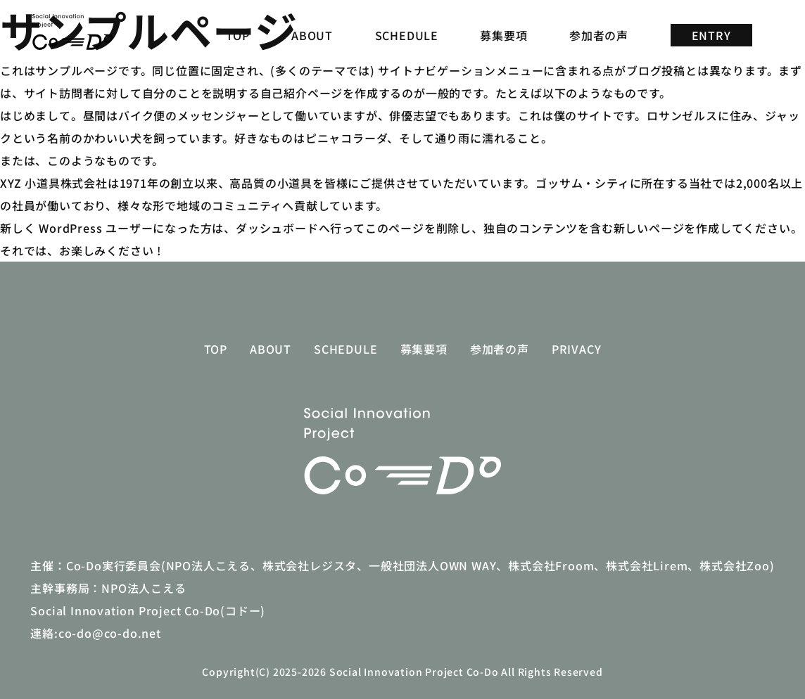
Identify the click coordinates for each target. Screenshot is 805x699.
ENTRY (711, 35)
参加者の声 (598, 35)
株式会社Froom (551, 565)
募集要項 (503, 35)
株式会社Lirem (646, 565)
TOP (237, 35)
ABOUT (312, 35)
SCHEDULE (406, 35)
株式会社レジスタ (309, 565)
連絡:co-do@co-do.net (95, 632)
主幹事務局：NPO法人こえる (108, 587)
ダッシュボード (277, 227)
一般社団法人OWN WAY (432, 565)
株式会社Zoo (734, 565)
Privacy (577, 348)
